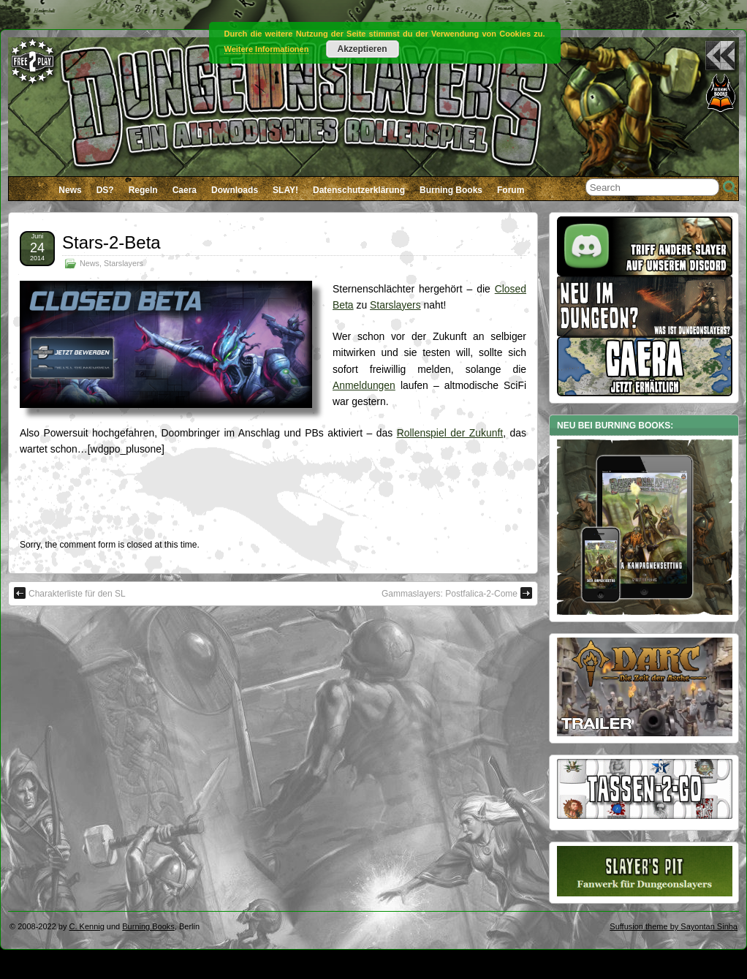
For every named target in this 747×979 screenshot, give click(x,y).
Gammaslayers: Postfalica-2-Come (457, 593)
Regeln (143, 190)
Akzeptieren (362, 49)
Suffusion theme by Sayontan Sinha (673, 926)
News (69, 190)
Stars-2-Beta (111, 242)
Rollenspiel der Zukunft (450, 433)
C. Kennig (87, 926)
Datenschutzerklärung (359, 190)
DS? (105, 190)
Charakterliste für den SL (70, 593)
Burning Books (451, 190)
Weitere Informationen (266, 49)
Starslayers (123, 263)
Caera (184, 190)
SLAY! (285, 190)
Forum (510, 190)
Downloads (234, 190)
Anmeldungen (364, 385)
